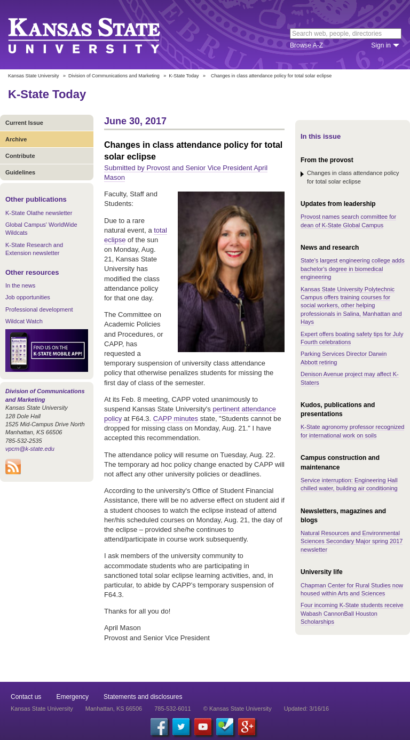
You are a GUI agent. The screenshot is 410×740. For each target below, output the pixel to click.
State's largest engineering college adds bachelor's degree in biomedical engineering (353, 268)
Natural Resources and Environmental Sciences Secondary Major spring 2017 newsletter (352, 541)
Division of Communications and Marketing (114, 75)
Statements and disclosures (143, 697)
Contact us (26, 697)
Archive (16, 139)
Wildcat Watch (24, 321)
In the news (20, 285)
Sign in (381, 45)
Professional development (39, 309)
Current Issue (24, 123)
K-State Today (184, 75)
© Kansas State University (237, 708)
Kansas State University (97, 34)
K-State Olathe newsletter (38, 213)
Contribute (20, 156)
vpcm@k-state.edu (29, 448)
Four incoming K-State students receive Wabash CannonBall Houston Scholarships (352, 613)
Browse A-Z (306, 45)
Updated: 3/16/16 (306, 708)
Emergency (72, 697)
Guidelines (20, 172)
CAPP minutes (175, 419)
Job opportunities (27, 297)
